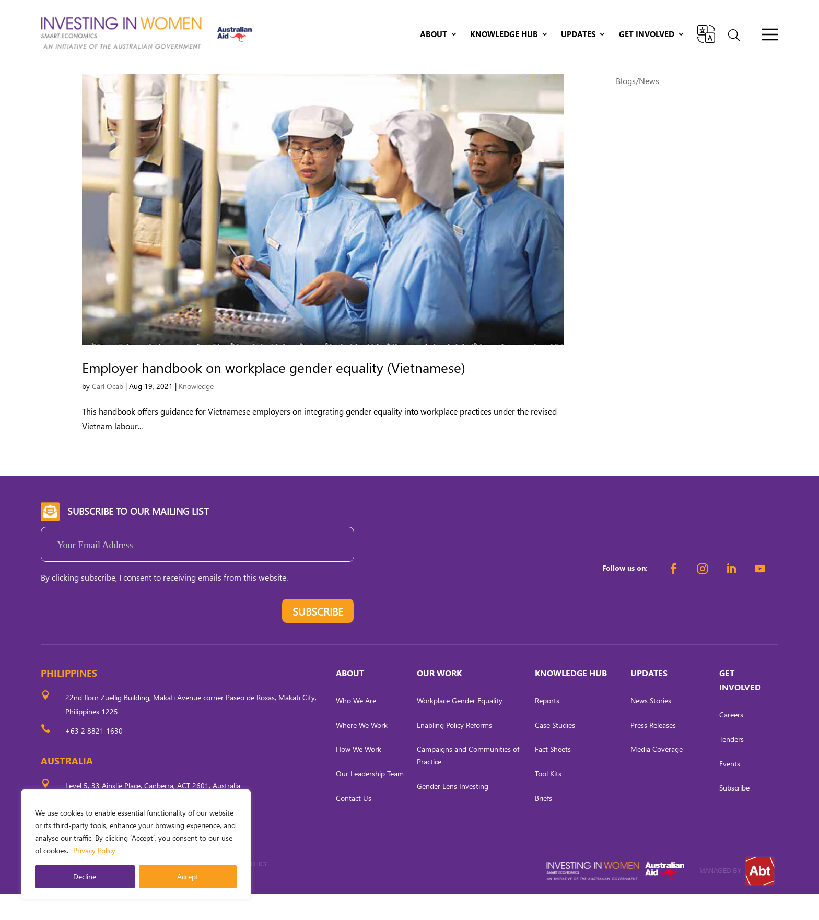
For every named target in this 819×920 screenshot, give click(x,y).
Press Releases (653, 750)
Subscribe (734, 813)
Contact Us (353, 824)
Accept (187, 876)
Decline (84, 876)
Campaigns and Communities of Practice (468, 781)
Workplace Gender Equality (459, 726)
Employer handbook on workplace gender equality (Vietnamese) (273, 392)
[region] (136, 844)
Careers (731, 740)
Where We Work (362, 750)
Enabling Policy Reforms (454, 750)
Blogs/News (637, 106)
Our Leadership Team (370, 799)
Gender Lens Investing (452, 812)
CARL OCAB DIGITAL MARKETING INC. (137, 903)
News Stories (650, 726)
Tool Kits (548, 799)
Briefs (543, 824)
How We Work (358, 775)
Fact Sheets (553, 775)
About (433, 34)
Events (729, 789)
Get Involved (646, 34)
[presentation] (120, 639)
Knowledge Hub (504, 34)
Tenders (731, 765)
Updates (578, 34)
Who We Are (356, 726)
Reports (547, 726)
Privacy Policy (94, 850)
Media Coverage (656, 775)
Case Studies (555, 750)
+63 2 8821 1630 (94, 756)
